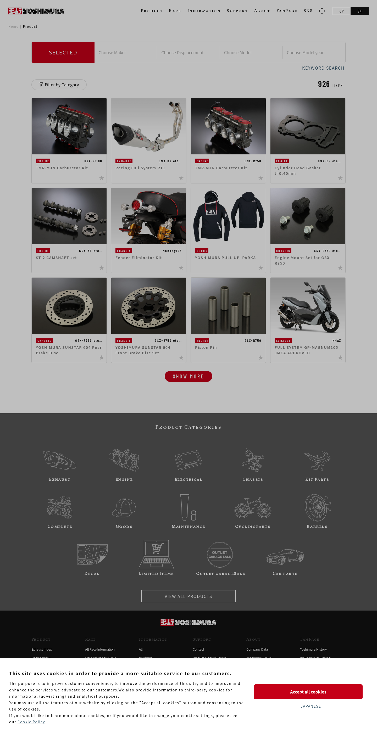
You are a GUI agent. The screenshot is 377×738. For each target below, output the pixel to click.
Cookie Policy (32, 722)
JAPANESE (310, 706)
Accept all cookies (311, 691)
